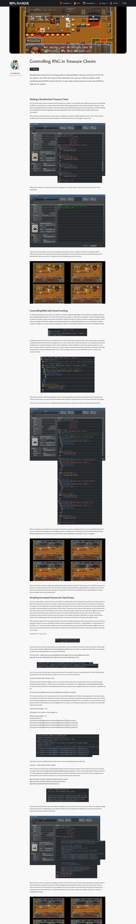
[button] (65, 3)
